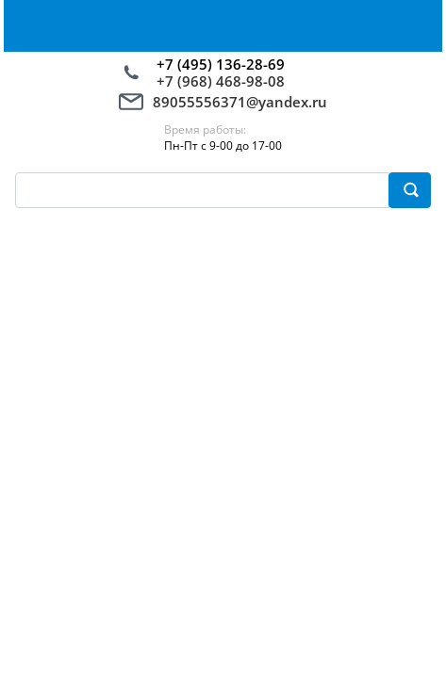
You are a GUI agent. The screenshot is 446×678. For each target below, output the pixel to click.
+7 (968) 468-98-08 (221, 81)
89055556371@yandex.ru (240, 101)
